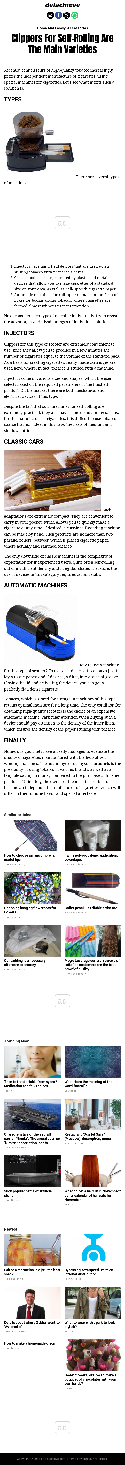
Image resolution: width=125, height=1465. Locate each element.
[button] (6, 5)
